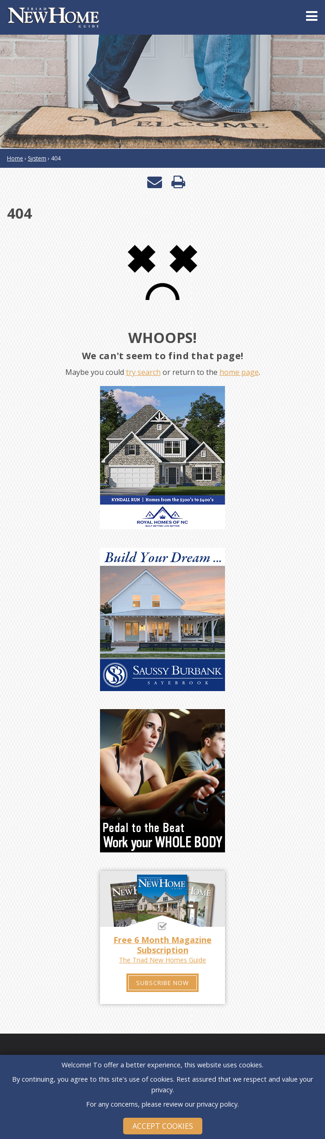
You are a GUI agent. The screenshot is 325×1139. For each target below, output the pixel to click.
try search (143, 372)
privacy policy (217, 1104)
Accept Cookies (162, 1126)
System (37, 158)
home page (239, 372)
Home (15, 158)
